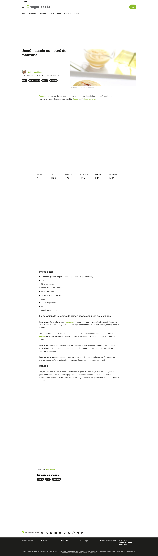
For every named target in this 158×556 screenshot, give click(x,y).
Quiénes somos (27, 541)
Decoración (33, 13)
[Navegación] (23, 7)
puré (48, 479)
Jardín (51, 13)
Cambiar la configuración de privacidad (125, 542)
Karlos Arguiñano (35, 72)
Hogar (59, 13)
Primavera (53, 80)
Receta (42, 96)
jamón (40, 479)
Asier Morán (50, 469)
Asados (44, 80)
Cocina (24, 13)
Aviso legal (84, 541)
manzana (56, 479)
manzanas (69, 322)
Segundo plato (34, 80)
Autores (44, 541)
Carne (24, 80)
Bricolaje (43, 13)
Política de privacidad (108, 541)
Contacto (64, 541)
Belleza (76, 13)
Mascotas (67, 13)
